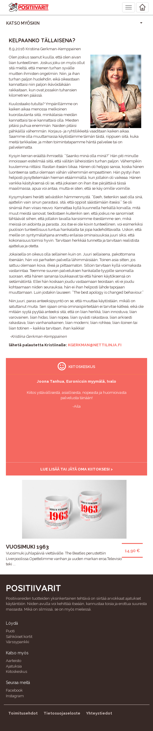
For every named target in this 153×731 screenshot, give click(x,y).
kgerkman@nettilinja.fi (95, 345)
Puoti (10, 631)
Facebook (14, 690)
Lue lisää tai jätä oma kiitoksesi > (76, 469)
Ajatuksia (14, 666)
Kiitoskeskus (16, 671)
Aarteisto (13, 660)
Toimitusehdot (23, 713)
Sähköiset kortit (19, 636)
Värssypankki (17, 642)
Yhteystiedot (99, 713)
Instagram (15, 696)
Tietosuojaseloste (62, 713)
